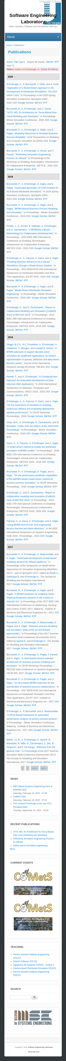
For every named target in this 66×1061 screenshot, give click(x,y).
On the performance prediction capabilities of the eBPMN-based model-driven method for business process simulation (32, 479)
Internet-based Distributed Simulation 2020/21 (34, 968)
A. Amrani (22, 226)
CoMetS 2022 (19, 796)
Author (10, 62)
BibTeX (50, 62)
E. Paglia (41, 471)
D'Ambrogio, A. (14, 84)
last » (44, 768)
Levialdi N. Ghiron (44, 348)
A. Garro (39, 258)
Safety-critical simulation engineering (30, 845)
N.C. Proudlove (30, 344)
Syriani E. (21, 641)
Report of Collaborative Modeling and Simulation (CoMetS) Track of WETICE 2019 (31, 311)
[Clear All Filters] (49, 69)
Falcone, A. (12, 521)
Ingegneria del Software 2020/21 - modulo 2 (33, 965)
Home (9, 45)
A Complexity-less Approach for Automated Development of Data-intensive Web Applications (32, 380)
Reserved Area (33, 1052)
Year (9, 65)
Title (16, 62)
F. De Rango (28, 747)
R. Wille (22, 743)
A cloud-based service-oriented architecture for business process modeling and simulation (30, 662)
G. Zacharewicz (19, 229)
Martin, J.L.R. (13, 739)
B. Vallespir (34, 226)
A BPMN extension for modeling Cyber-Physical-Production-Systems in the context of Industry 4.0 (31, 598)
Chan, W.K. (12, 422)
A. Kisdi (54, 84)
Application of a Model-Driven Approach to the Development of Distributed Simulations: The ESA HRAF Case (32, 92)
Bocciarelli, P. (13, 108)
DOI (15, 102)
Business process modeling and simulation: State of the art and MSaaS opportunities (32, 630)
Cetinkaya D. (13, 576)
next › (35, 768)
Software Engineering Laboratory (40, 1047)
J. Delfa (41, 84)
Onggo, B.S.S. (14, 344)
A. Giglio (41, 129)
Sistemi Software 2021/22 (25, 961)
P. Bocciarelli (29, 84)
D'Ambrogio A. (32, 576)
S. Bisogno (23, 348)
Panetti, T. (12, 376)
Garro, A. (11, 443)
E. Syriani (42, 739)
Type (21, 62)
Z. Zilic (47, 743)
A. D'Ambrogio (28, 108)
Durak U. (53, 573)
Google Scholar (26, 102)
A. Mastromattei (45, 554)
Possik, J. (11, 226)
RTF (57, 62)
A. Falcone (28, 258)
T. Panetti (52, 654)
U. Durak (46, 108)
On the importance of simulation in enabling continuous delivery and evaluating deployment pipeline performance (30, 409)
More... (13, 849)
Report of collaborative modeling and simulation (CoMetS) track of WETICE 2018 (31, 496)
